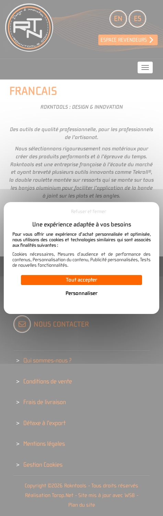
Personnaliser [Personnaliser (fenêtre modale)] (81, 293)
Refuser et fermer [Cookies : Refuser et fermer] (88, 211)
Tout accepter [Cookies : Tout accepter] (81, 280)
